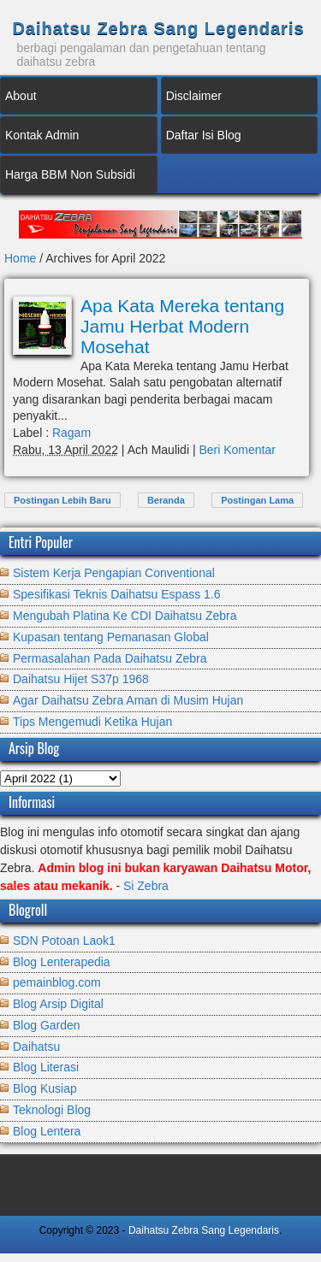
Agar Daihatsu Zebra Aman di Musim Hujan (128, 700)
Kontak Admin (42, 135)
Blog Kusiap (45, 1088)
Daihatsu (36, 1046)
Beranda (166, 500)
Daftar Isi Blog (203, 135)
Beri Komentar (237, 450)
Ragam (71, 432)
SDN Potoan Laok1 (64, 940)
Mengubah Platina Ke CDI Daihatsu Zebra (124, 615)
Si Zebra (146, 886)
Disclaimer (194, 96)
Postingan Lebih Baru (62, 500)
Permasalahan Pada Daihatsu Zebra (109, 658)
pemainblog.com (57, 982)
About (21, 96)
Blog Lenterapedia (61, 962)
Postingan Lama (257, 500)
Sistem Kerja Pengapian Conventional (114, 573)
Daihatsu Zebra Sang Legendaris (158, 28)
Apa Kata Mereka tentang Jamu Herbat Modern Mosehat (182, 326)
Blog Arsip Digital (58, 1004)
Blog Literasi (46, 1067)
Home (21, 258)
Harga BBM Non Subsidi (70, 174)
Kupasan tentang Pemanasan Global (111, 637)
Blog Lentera (46, 1131)
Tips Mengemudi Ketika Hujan (92, 721)
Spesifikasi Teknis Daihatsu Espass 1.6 (117, 594)
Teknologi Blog (52, 1110)
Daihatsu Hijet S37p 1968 (81, 679)
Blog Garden (46, 1025)
